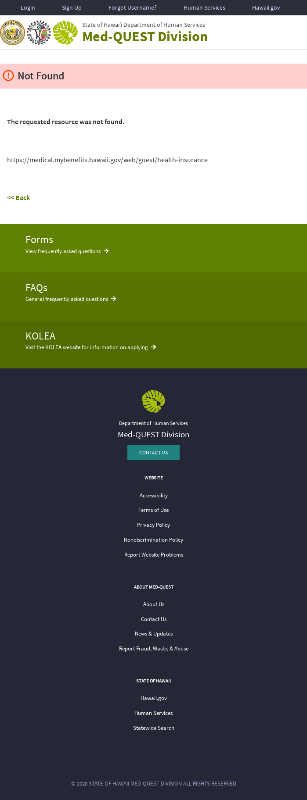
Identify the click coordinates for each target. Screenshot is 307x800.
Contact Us (153, 619)
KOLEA (40, 336)
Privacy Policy (153, 525)
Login (28, 7)
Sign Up (72, 7)
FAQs (36, 287)
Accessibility (154, 495)
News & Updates (154, 633)
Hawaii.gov (266, 7)
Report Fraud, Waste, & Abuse (153, 648)
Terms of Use (153, 510)
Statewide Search (153, 728)
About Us (153, 604)
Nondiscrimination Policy (153, 539)
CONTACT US (153, 452)
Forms (39, 239)
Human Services (204, 7)
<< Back (18, 197)
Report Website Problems (153, 554)
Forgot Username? (132, 7)
